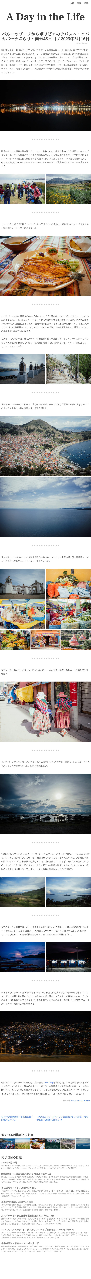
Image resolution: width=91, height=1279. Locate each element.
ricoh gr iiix (75, 1100)
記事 (86, 3)
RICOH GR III (85, 1100)
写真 (79, 3)
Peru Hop (49, 1082)
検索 (72, 3)
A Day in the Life (45, 17)
